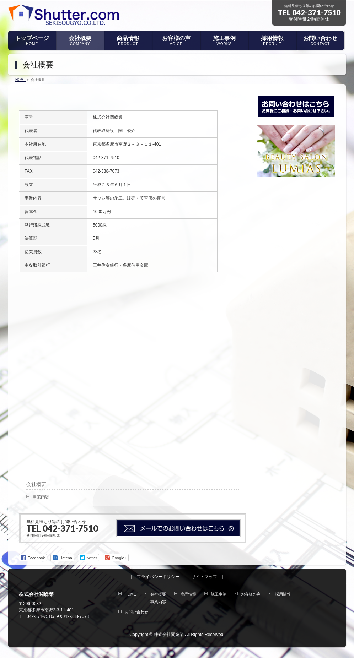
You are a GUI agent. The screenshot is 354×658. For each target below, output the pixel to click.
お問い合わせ (136, 612)
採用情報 (283, 594)
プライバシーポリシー (158, 577)
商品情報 (188, 594)
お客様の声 (251, 594)
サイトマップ (204, 577)
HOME (130, 594)
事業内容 (40, 496)
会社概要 (36, 484)
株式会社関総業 (169, 634)
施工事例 (218, 594)
